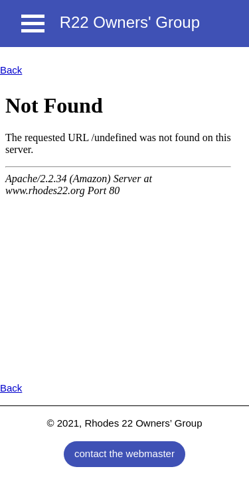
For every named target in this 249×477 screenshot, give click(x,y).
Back (11, 70)
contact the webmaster (124, 453)
